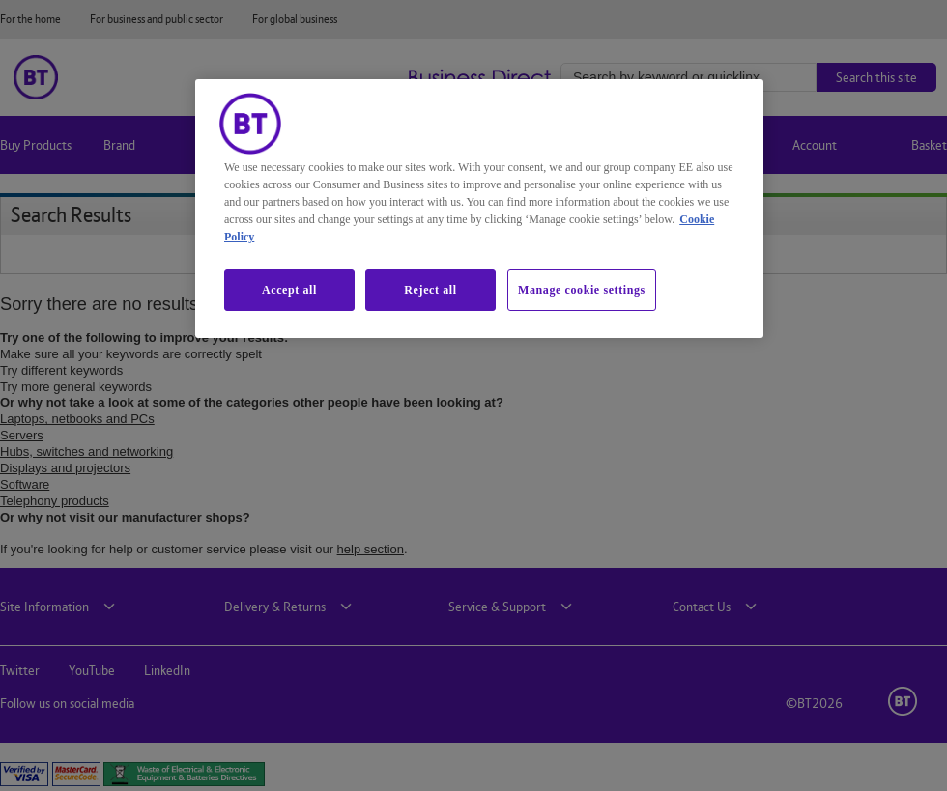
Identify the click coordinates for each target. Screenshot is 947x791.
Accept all (289, 290)
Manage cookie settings (582, 290)
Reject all (430, 290)
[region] (479, 208)
